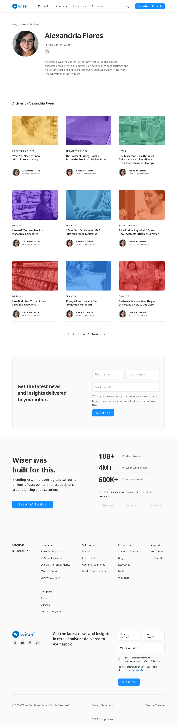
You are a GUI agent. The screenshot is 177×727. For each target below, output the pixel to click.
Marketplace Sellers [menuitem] (94, 571)
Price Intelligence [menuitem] (51, 551)
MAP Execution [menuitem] (49, 571)
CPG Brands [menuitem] (89, 558)
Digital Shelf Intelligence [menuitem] (55, 564)
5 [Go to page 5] (89, 334)
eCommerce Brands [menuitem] (93, 564)
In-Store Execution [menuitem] (52, 558)
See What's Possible (150, 6)
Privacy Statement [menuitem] (102, 705)
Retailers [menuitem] (87, 551)
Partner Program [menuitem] (51, 611)
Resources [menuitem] (124, 545)
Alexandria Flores (30, 24)
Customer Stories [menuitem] (128, 551)
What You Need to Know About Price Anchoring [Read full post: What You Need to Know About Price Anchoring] (26, 157)
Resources (79, 6)
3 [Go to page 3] (78, 334)
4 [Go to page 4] (83, 334)
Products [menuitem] (46, 545)
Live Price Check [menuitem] (50, 577)
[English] (20, 551)
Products (43, 6)
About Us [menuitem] (46, 598)
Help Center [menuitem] (157, 551)
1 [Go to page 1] (68, 334)
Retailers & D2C (23, 151)
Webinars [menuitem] (123, 577)
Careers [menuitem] (45, 604)
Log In (128, 6)
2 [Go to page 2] (73, 334)
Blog (14, 24)
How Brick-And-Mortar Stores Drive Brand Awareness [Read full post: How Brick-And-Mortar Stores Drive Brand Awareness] (29, 302)
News (122, 151)
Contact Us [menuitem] (156, 558)
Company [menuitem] (46, 591)
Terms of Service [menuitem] (155, 705)
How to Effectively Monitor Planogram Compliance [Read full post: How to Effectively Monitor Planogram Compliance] (27, 232)
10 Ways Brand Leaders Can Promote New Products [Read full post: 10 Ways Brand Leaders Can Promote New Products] (81, 302)
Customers (98, 6)
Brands (17, 225)
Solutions (61, 6)
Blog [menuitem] (120, 558)
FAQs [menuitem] (121, 571)
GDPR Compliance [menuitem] (102, 719)
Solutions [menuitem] (88, 545)
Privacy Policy (140, 670)
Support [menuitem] (155, 545)
